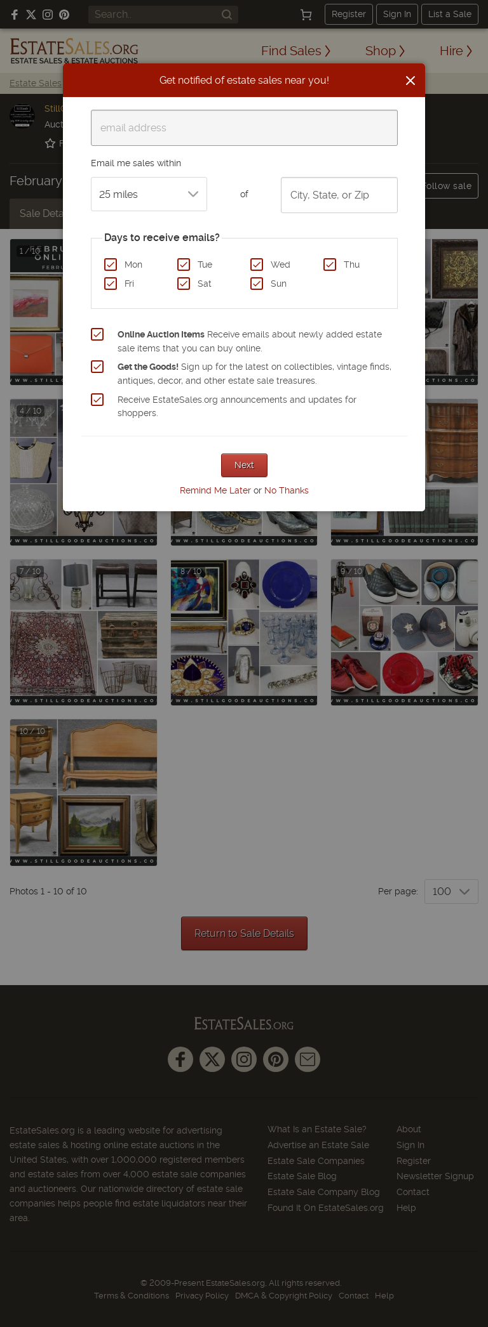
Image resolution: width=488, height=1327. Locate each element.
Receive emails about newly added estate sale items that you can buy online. (250, 341)
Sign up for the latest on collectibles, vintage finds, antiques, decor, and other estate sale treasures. (254, 374)
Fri (129, 283)
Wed (280, 264)
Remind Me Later (215, 490)
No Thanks (286, 490)
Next (244, 465)
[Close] (410, 80)
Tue (205, 264)
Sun (279, 283)
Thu (352, 264)
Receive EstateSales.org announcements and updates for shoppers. (237, 407)
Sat (205, 283)
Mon (133, 264)
